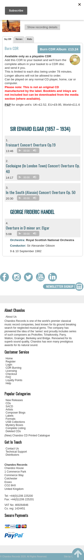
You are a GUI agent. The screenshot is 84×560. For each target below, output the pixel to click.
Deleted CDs (13, 431)
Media (29, 39)
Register (11, 361)
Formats (10, 418)
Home (9, 358)
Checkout (11, 374)
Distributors (12, 454)
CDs (8, 403)
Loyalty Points (14, 380)
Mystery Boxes (14, 425)
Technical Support (16, 451)
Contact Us (12, 448)
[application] (29, 151)
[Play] (20, 150)
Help (8, 383)
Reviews (19, 39)
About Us (11, 316)
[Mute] (34, 150)
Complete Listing (15, 428)
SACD (9, 406)
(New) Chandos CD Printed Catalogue (27, 435)
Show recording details (42, 27)
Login (9, 364)
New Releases (14, 400)
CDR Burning (13, 367)
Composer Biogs (15, 412)
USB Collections (15, 421)
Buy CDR (7, 39)
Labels (9, 415)
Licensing (11, 370)
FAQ (8, 377)
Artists (9, 409)
